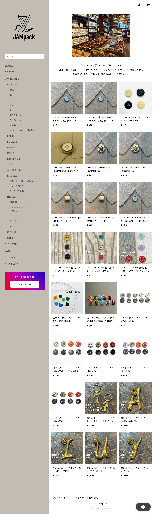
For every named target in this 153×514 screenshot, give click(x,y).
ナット (12, 105)
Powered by (101, 508)
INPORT (12, 196)
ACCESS (10, 257)
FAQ (7, 251)
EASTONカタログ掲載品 (22, 130)
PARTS (11, 136)
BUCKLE (12, 141)
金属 (12, 89)
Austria (14, 226)
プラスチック (16, 115)
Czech (13, 221)
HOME (9, 65)
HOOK (11, 147)
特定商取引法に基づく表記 (87, 498)
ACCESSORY (14, 170)
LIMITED (12, 176)
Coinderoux (18, 207)
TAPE (10, 164)
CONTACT (11, 264)
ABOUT (9, 72)
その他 (13, 125)
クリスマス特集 (17, 191)
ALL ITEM (11, 244)
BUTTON (12, 84)
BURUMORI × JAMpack (23, 181)
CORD (10, 153)
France (13, 202)
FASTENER (13, 158)
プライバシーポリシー (62, 498)
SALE (10, 237)
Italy (12, 216)
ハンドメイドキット (18, 186)
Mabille (16, 211)
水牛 (12, 94)
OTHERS (12, 232)
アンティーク (15, 120)
